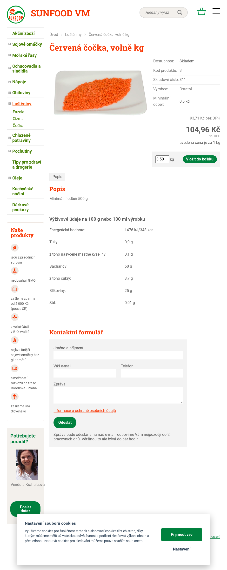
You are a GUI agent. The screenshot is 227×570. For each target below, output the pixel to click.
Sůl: (52, 302)
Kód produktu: (165, 70)
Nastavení (181, 549)
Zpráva (59, 384)
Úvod (53, 34)
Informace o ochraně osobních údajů (84, 410)
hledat (179, 12)
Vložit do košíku (200, 159)
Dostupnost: (163, 61)
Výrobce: (160, 89)
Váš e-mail (62, 366)
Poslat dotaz (25, 509)
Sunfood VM (60, 13)
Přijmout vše (182, 534)
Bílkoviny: (57, 290)
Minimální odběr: (161, 101)
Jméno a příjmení (68, 348)
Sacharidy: (58, 266)
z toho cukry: (60, 278)
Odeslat (65, 422)
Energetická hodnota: (67, 230)
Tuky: (54, 242)
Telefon (127, 366)
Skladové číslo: (166, 79)
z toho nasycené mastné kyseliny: (78, 254)
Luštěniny (73, 34)
